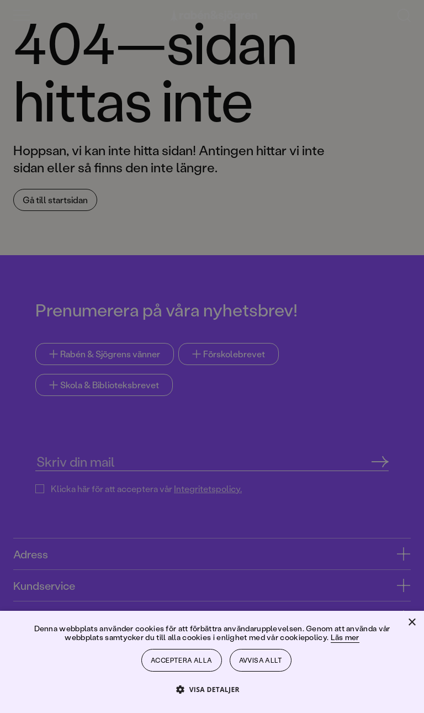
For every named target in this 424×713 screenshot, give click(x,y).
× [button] (411, 623)
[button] (212, 689)
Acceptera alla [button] (182, 660)
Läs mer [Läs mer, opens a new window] (345, 637)
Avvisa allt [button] (260, 660)
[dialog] (212, 356)
